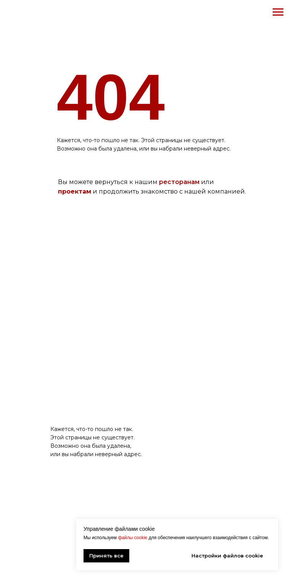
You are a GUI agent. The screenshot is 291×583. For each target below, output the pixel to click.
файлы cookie (132, 537)
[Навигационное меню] (278, 12)
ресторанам (179, 182)
